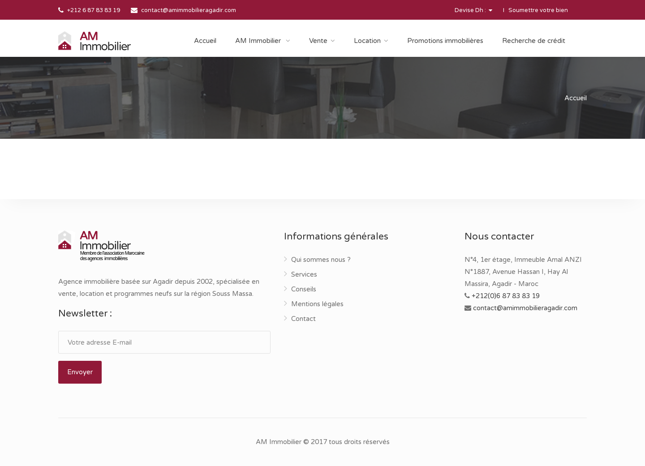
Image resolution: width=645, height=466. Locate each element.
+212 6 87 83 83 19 (93, 10)
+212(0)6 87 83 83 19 (506, 296)
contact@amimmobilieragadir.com (188, 10)
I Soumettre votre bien (535, 10)
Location (367, 41)
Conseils (303, 289)
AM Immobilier (259, 41)
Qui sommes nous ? (321, 260)
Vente (318, 41)
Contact (303, 319)
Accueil (205, 41)
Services (304, 274)
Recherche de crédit (533, 41)
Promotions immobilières (445, 41)
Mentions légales (317, 304)
